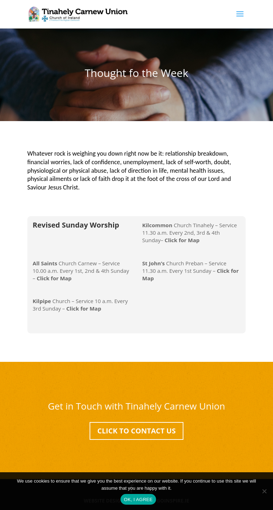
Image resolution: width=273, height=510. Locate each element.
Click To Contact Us (136, 431)
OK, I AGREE (138, 499)
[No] (264, 491)
